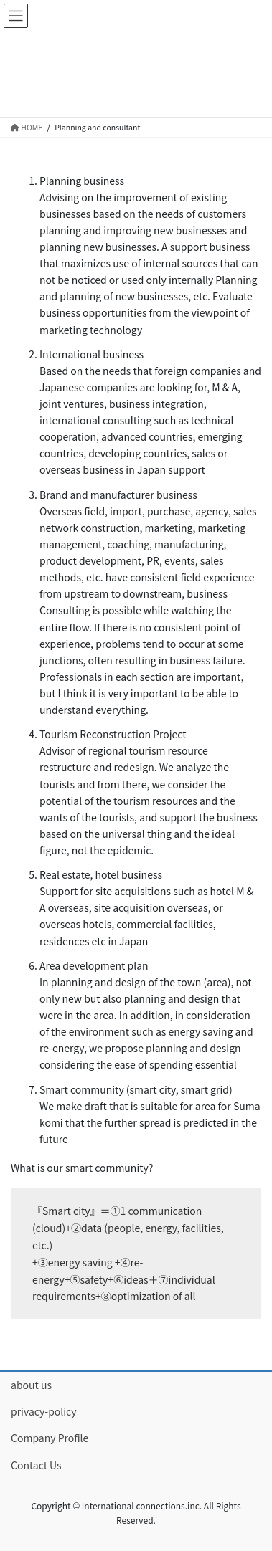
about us (31, 1385)
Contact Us (36, 1465)
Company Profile (49, 1438)
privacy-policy (44, 1411)
